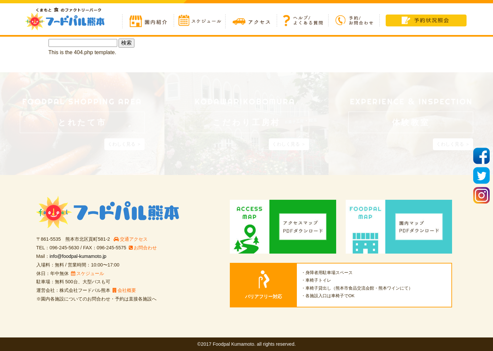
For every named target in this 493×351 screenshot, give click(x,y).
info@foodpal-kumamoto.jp (78, 256)
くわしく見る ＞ (124, 144)
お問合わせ (143, 247)
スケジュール (87, 273)
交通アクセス (131, 239)
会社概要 (124, 290)
